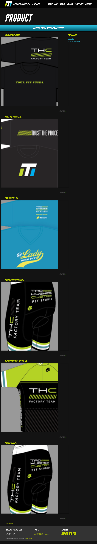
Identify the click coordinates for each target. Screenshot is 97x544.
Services (69, 4)
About (50, 4)
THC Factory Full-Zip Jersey (16, 361)
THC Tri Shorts (10, 443)
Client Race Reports (74, 42)
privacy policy (29, 538)
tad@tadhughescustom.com (41, 534)
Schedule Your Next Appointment (48, 28)
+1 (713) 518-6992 (38, 533)
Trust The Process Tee (13, 117)
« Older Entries (9, 524)
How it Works (59, 4)
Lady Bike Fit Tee (11, 198)
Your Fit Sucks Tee (12, 35)
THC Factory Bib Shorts (14, 280)
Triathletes (78, 4)
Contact (88, 4)
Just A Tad (71, 39)
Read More (62, 111)
